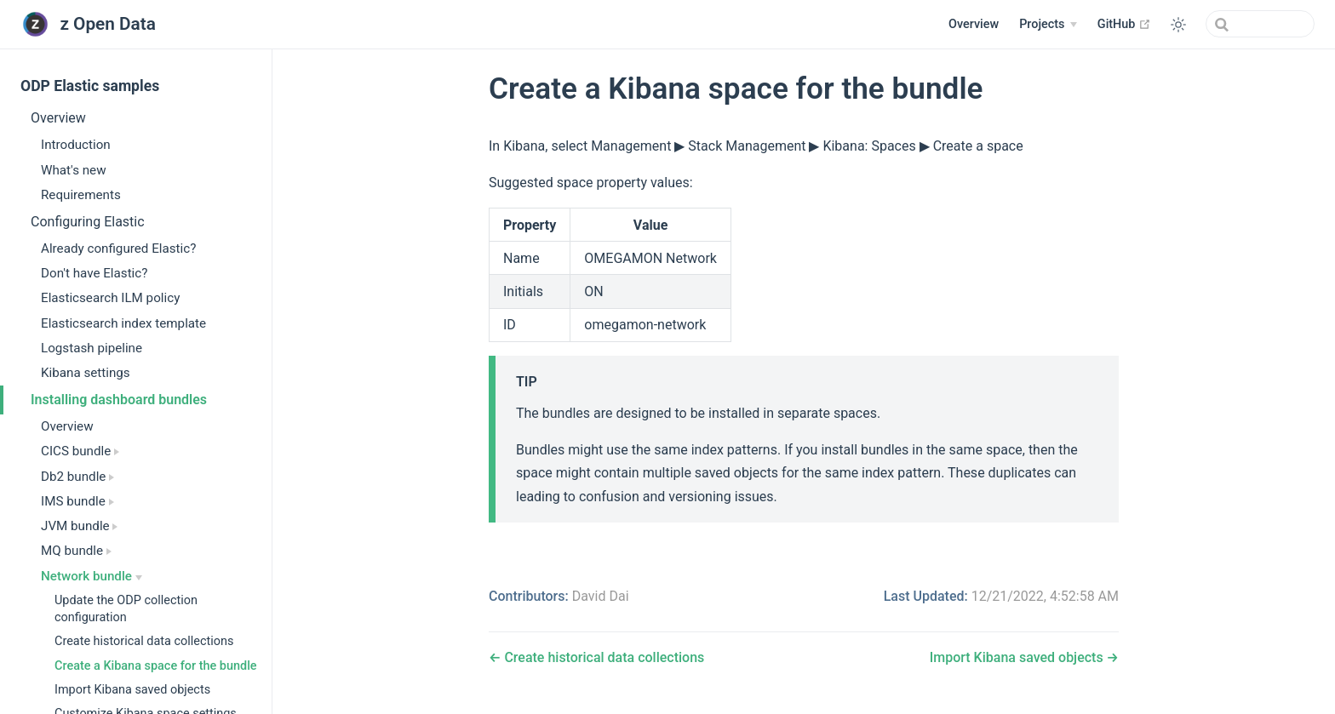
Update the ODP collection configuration (126, 609)
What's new (73, 170)
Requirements (81, 195)
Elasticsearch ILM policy (110, 298)
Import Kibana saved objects (132, 690)
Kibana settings (85, 372)
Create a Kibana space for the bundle (155, 666)
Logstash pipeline (91, 348)
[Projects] (1048, 24)
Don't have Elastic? (94, 273)
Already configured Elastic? (118, 248)
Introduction (76, 144)
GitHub (1124, 23)
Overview (973, 24)
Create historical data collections (143, 641)
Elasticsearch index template (123, 323)
